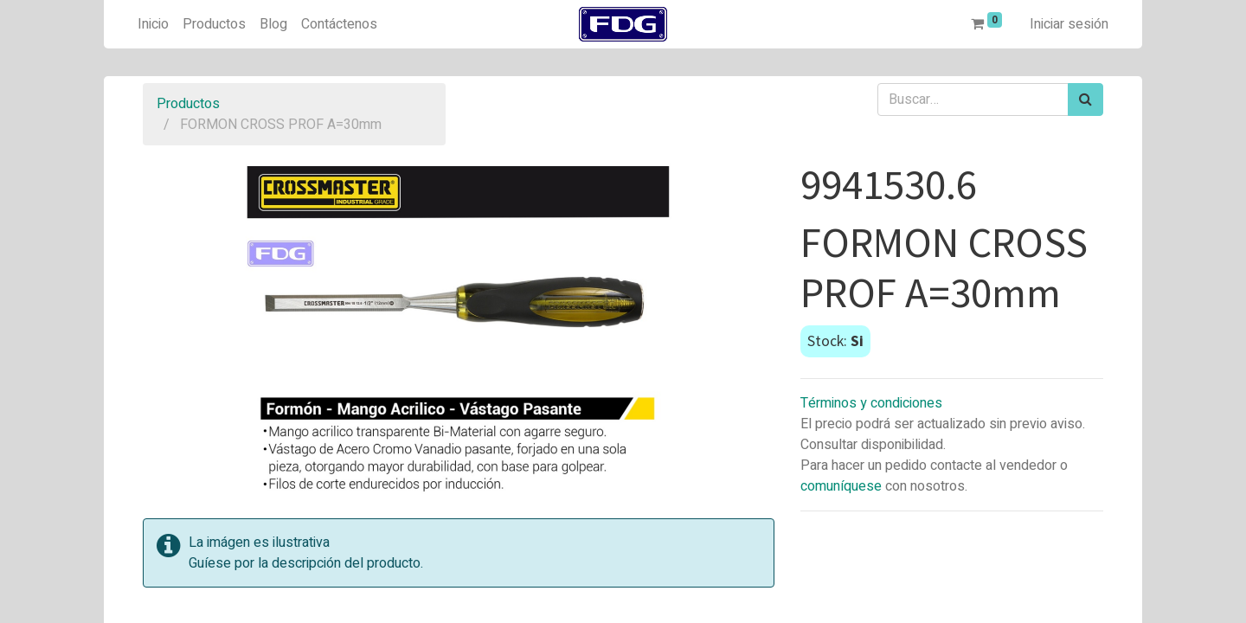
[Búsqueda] (1085, 99)
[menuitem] (153, 24)
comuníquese (841, 486)
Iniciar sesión (1069, 24)
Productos (188, 103)
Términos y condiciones (871, 403)
